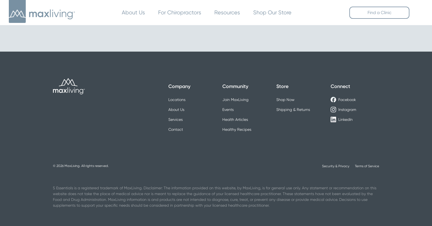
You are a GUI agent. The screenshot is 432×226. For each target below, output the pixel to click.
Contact (175, 129)
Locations (176, 99)
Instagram (343, 109)
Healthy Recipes (236, 129)
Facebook (343, 99)
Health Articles (235, 119)
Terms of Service (367, 166)
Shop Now (285, 99)
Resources (227, 12)
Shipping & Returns (293, 109)
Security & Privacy (335, 166)
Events (228, 109)
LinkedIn (342, 119)
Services (175, 119)
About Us (133, 12)
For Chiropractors (179, 12)
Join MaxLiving (235, 99)
